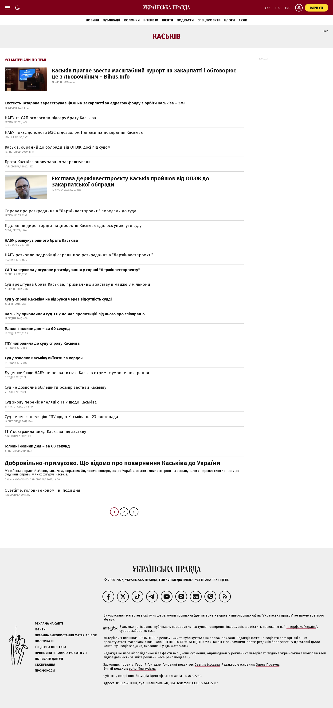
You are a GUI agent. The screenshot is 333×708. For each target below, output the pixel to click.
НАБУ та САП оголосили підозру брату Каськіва (50, 117)
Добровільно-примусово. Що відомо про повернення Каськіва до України (112, 463)
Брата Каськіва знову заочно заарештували (48, 161)
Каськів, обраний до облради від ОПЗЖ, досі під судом (57, 147)
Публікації (111, 20)
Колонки (132, 20)
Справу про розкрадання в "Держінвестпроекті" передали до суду (70, 211)
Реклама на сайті (49, 623)
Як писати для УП (49, 659)
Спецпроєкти (208, 20)
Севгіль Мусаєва (207, 665)
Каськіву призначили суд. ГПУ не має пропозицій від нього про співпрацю (75, 314)
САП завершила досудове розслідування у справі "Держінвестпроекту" (72, 269)
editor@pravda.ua (142, 669)
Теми (324, 31)
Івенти (167, 20)
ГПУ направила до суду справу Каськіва (42, 343)
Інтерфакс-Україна (301, 627)
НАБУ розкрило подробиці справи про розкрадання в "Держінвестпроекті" (79, 255)
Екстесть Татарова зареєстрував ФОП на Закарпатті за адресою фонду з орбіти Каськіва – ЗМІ (95, 103)
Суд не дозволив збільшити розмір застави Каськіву (55, 387)
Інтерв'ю (150, 20)
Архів (243, 20)
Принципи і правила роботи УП (61, 653)
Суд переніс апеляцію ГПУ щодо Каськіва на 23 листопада (61, 416)
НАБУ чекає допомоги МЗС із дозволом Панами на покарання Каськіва (74, 132)
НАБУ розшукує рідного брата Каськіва (41, 240)
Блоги (229, 20)
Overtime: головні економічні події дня (42, 490)
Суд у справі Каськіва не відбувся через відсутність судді (58, 299)
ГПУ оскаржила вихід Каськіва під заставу (45, 431)
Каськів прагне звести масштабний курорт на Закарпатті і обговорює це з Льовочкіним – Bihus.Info (144, 73)
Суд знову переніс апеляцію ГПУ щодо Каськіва (51, 402)
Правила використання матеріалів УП (66, 635)
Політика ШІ (45, 641)
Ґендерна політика (50, 647)
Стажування (45, 664)
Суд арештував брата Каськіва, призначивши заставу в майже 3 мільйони (77, 284)
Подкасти (185, 20)
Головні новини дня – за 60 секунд (37, 328)
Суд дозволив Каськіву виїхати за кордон (44, 358)
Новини (92, 20)
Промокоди (45, 670)
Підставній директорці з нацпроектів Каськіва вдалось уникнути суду (73, 225)
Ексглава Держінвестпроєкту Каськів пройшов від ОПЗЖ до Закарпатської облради (130, 181)
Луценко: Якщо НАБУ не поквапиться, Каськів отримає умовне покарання (77, 372)
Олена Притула (267, 665)
